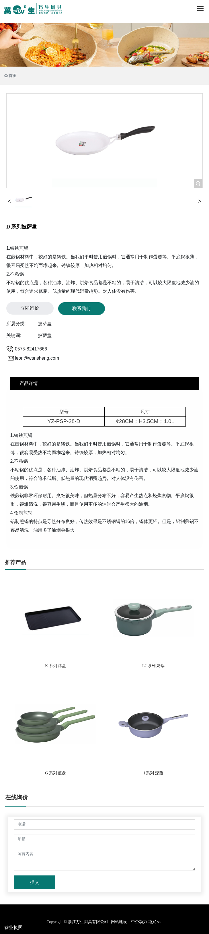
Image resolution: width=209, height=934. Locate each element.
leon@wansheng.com (37, 358)
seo (159, 922)
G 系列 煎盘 (55, 773)
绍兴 (152, 922)
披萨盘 (45, 323)
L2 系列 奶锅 (153, 666)
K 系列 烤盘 (55, 666)
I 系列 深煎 (153, 773)
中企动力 (139, 922)
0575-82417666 (31, 348)
